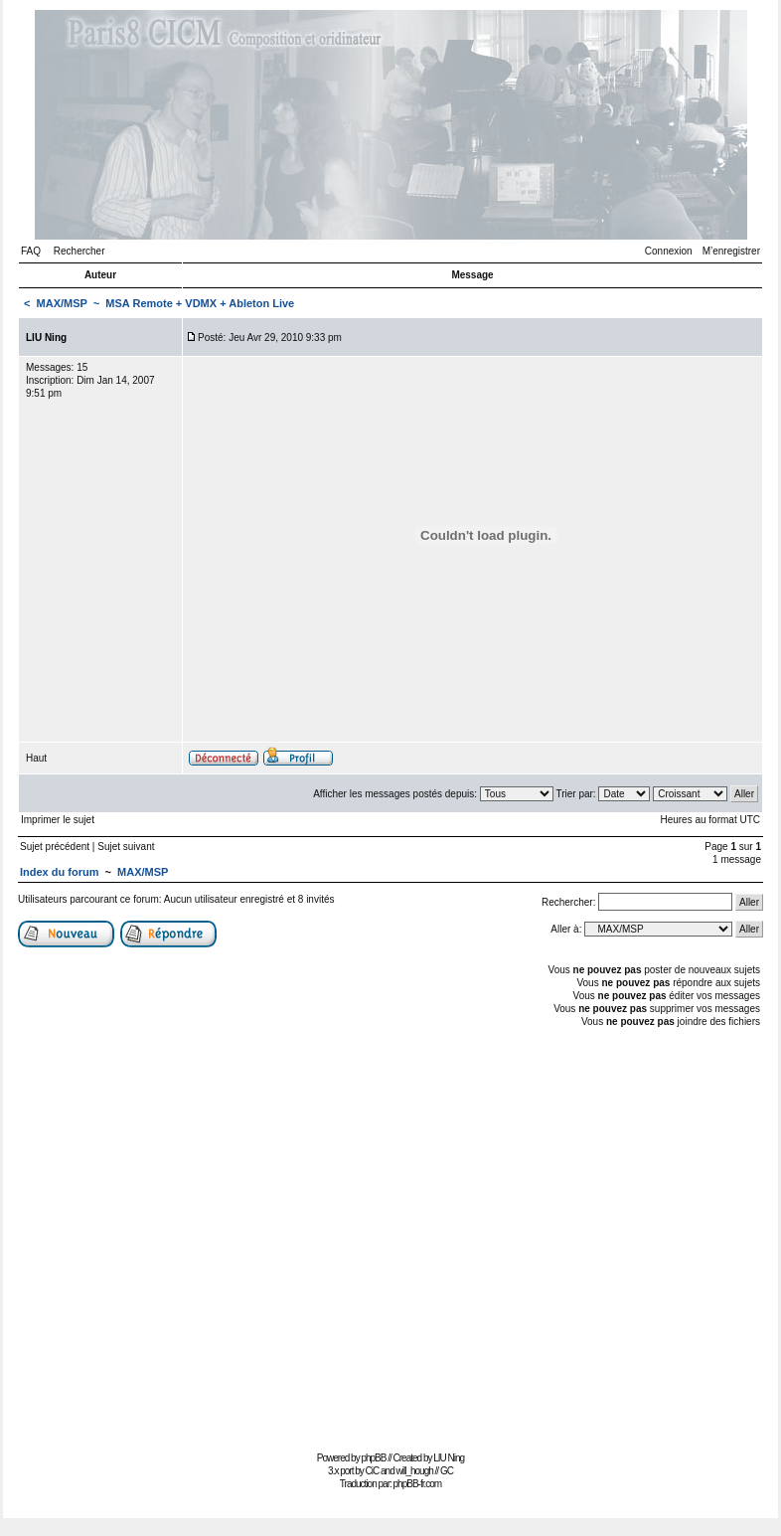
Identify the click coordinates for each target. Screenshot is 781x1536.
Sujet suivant (125, 846)
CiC (373, 1470)
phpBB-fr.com (417, 1483)
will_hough (414, 1470)
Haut (36, 758)
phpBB (373, 1457)
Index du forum (59, 872)
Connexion (669, 251)
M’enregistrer (731, 251)
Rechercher (79, 251)
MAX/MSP (62, 303)
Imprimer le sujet (57, 819)
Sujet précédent (54, 846)
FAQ (31, 251)
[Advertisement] (189, 1237)
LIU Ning (448, 1457)
